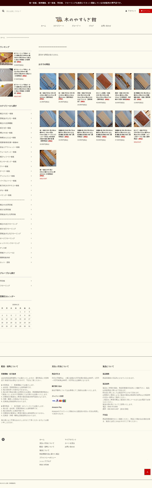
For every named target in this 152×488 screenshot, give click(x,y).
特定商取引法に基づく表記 (49, 454)
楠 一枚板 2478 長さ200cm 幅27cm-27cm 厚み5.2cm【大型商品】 (47, 172)
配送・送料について (47, 447)
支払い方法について (47, 443)
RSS (41, 465)
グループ (76, 26)
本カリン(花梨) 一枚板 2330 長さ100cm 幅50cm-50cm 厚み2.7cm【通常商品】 (103, 96)
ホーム (43, 26)
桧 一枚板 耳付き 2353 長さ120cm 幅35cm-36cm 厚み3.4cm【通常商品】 (66, 96)
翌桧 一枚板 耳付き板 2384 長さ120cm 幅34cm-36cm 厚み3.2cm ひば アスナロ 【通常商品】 (84, 97)
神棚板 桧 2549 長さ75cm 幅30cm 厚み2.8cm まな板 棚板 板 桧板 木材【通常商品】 (67, 134)
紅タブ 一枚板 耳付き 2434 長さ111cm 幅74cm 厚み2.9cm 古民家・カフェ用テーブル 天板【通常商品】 (142, 135)
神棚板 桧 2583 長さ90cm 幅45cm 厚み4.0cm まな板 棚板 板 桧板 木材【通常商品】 (104, 134)
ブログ (91, 26)
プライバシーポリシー (48, 458)
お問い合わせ (106, 26)
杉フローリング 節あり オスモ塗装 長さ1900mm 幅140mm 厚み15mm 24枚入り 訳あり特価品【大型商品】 (22, 89)
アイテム (145, 11)
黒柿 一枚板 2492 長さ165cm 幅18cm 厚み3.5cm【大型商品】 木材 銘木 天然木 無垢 (123, 96)
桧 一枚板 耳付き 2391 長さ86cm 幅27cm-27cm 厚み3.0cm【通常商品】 (48, 96)
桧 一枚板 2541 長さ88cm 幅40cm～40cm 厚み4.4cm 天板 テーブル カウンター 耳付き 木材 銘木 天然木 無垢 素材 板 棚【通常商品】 (48, 136)
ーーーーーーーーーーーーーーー (18, 37)
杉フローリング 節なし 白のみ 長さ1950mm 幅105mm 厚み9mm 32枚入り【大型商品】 (22, 73)
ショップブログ (45, 461)
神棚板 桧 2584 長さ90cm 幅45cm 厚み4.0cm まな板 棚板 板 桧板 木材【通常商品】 (123, 134)
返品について (44, 450)
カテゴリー (58, 26)
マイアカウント (70, 439)
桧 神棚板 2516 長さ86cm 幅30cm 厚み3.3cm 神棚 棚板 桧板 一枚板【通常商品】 (142, 96)
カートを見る (70, 443)
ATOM (46, 465)
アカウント (132, 11)
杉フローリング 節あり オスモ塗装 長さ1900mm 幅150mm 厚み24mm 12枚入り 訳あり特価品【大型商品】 (22, 58)
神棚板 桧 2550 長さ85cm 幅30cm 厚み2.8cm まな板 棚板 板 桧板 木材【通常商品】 (85, 134)
